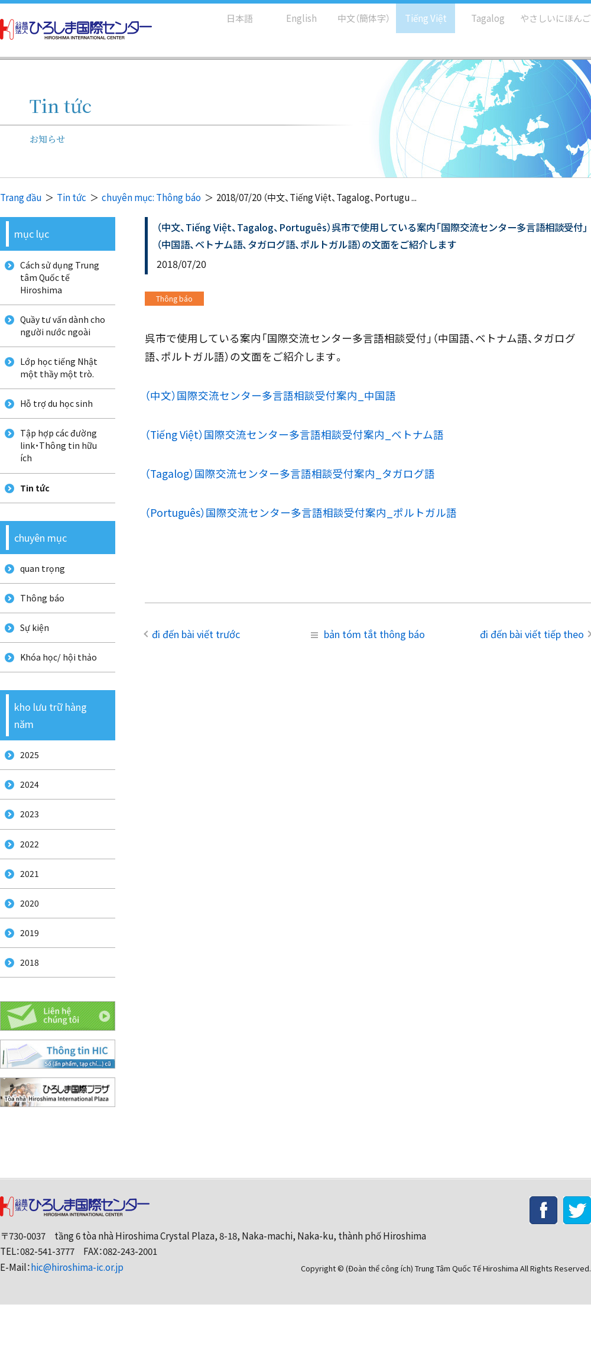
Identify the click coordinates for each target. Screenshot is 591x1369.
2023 (25, 860)
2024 (25, 827)
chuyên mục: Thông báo (151, 197)
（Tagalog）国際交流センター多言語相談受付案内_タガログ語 (290, 473)
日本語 (227, 12)
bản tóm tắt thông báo (368, 634)
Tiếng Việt (417, 12)
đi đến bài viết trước (196, 634)
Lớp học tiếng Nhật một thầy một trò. (56, 379)
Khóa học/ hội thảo (55, 693)
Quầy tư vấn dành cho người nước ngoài (60, 333)
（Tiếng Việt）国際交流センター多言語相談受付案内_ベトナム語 (294, 434)
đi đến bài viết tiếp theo (532, 634)
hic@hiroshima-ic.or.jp (77, 1331)
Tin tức (71, 197)
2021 (25, 926)
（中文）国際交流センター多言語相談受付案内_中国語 (270, 395)
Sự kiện (31, 661)
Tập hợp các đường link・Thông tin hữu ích (55, 464)
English (289, 12)
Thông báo (38, 628)
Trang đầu (20, 197)
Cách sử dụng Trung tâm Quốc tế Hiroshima (56, 279)
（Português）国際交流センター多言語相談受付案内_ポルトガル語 (301, 512)
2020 (25, 959)
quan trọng (39, 595)
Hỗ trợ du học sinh (54, 418)
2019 (25, 992)
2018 (25, 1024)
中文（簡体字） (353, 12)
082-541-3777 (47, 1316)
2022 (25, 893)
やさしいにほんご (551, 12)
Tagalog (479, 12)
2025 (25, 794)
